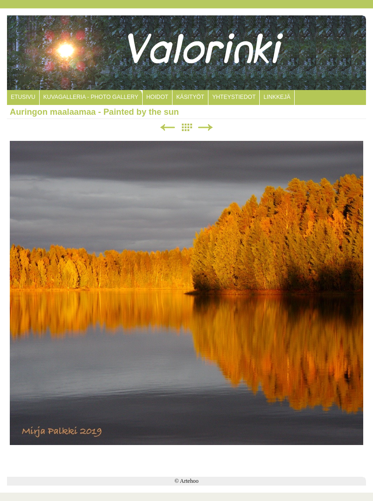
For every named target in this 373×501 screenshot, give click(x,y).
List (186, 127)
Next (206, 127)
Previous (167, 127)
